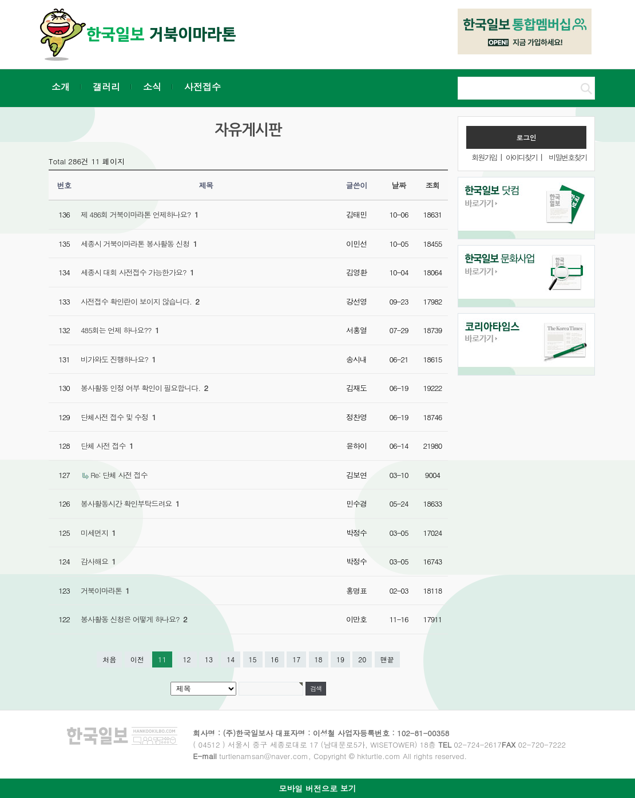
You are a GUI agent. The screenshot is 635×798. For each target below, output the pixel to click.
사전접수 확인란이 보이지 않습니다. (140, 301)
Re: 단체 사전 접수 (118, 474)
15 (253, 659)
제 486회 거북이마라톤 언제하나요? (139, 214)
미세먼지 (98, 532)
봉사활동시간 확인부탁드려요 (130, 503)
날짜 (399, 185)
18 (319, 659)
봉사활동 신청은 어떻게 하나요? (134, 619)
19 (340, 659)
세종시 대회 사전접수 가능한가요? (137, 272)
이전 (137, 659)
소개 (60, 86)
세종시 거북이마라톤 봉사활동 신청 (139, 243)
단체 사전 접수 (107, 445)
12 (187, 659)
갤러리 (106, 86)
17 (296, 659)
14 (231, 659)
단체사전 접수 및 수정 (118, 417)
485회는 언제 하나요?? (120, 330)
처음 (109, 659)
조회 (433, 185)
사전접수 (202, 86)
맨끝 (387, 659)
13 (209, 659)
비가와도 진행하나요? (118, 359)
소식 (152, 86)
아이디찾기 (521, 157)
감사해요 (98, 561)
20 (362, 659)
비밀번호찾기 (567, 157)
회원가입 (484, 157)
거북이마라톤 (105, 590)
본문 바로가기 (0, 0)
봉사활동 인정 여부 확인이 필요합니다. (144, 387)
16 (275, 659)
